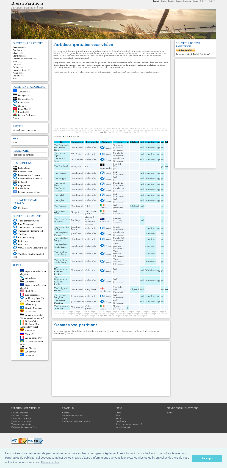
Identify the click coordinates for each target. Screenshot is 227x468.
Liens (118, 412)
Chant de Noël (117, 165)
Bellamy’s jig (31, 321)
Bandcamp (121, 421)
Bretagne (22, 95)
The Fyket (23, 234)
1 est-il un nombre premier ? (129, 424)
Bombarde (17, 50)
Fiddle (88, 206)
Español (171, 1)
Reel (115, 172)
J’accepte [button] (207, 458)
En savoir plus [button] (50, 462)
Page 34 (111, 132)
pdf (162, 147)
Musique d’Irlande (19, 415)
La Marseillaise (32, 294)
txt (166, 166)
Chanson (117, 218)
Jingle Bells (30, 291)
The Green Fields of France (62, 220)
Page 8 (108, 128)
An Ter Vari (30, 311)
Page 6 (93, 128)
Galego (195, 1)
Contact (65, 412)
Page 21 (97, 130)
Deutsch (179, 1)
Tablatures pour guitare (22, 424)
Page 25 (130, 130)
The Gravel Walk (59, 212)
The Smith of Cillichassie (30, 227)
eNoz (118, 415)
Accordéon (18, 47)
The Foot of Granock (59, 184)
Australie (104, 222)
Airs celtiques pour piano (24, 130)
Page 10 (124, 128)
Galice (21, 106)
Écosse (21, 102)
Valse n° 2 (30, 334)
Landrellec (30, 330)
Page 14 (155, 128)
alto (94, 147)
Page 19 (80, 130)
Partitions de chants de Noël (24, 427)
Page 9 (116, 128)
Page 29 (164, 130)
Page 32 (94, 132)
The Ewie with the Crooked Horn (61, 147)
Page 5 (86, 128)
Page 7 (101, 128)
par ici (70, 333)
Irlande (21, 111)
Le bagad (22, 182)
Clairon (88, 217)
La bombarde (24, 168)
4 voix (88, 166)
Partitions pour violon (21, 421)
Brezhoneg (187, 1)
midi (142, 147)
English (164, 1)
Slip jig (116, 306)
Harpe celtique (19, 70)
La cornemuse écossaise (29, 175)
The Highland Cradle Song (60, 246)
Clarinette (17, 55)
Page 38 (144, 132)
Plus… (16, 78)
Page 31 (86, 132)
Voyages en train (123, 427)
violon (93, 211)
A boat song (30, 304)
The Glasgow (60, 206)
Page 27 (147, 130)
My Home (23, 208)
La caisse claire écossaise (30, 178)
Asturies (22, 91)
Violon (16, 75)
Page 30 (78, 132)
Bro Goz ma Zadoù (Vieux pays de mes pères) (32, 316)
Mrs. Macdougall (26, 224)
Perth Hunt (23, 241)
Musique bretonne (19, 412)
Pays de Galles (25, 115)
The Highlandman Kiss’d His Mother (60, 270)
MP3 (15, 142)
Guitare (16, 67)
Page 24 (121, 130)
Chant (15, 53)
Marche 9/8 (118, 232)
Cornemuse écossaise (22, 58)
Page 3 (71, 128)
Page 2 (64, 128)
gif (128, 307)
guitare (88, 213)
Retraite (117, 227)
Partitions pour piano (21, 418)
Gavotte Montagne (34, 307)
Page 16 (56, 130)
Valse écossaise (117, 244)
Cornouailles (24, 99)
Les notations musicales (29, 192)
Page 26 (138, 130)
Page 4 (79, 128)
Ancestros (30, 355)
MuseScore (150, 147)
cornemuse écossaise (90, 222)
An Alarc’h (30, 281)
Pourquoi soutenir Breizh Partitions (192, 54)
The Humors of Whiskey (61, 307)
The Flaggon (60, 173)
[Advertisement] (111, 100)
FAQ (64, 418)
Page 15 (163, 128)
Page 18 (72, 130)
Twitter (170, 412)
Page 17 (64, 130)
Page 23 (113, 130)
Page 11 (131, 128)
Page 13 (147, 128)
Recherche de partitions (23, 154)
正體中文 (203, 1)
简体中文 (212, 1)
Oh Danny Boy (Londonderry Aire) (29, 325)
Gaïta (15, 64)
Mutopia (120, 418)
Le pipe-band (24, 185)
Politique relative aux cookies (76, 421)
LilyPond (134, 206)
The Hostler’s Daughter (60, 296)
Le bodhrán (23, 188)
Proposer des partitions (72, 415)
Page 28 (155, 130)
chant (93, 289)
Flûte (15, 61)
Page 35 (119, 132)
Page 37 (136, 132)
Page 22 (105, 130)
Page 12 (139, 128)
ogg (158, 142)
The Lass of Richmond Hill (30, 230)
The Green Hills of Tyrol (61, 228)
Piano (15, 72)
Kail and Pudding (26, 237)
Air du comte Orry (33, 337)
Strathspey (118, 145)
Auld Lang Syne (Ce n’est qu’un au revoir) (32, 299)
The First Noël (61, 166)
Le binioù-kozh (25, 171)
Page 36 (127, 132)
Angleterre (105, 291)
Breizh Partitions (27, 3)
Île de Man (23, 109)
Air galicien (30, 278)
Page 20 (88, 130)
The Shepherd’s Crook (28, 220)
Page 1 (57, 128)
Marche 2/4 (118, 153)
